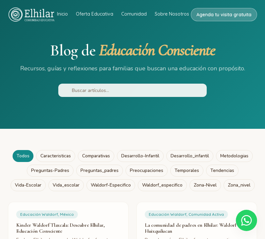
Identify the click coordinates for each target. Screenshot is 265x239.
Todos (23, 156)
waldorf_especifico (162, 185)
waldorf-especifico (111, 185)
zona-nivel (205, 185)
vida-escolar (28, 185)
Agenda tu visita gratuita (223, 15)
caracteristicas (55, 156)
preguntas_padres (99, 170)
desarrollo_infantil (190, 156)
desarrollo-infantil (140, 156)
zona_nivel (239, 185)
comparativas (96, 156)
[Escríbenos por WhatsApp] (246, 220)
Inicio (62, 14)
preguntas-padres (50, 170)
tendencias (222, 170)
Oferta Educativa (94, 14)
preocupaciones (146, 170)
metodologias (234, 156)
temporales (187, 170)
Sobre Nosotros (172, 14)
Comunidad (134, 14)
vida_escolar (66, 185)
